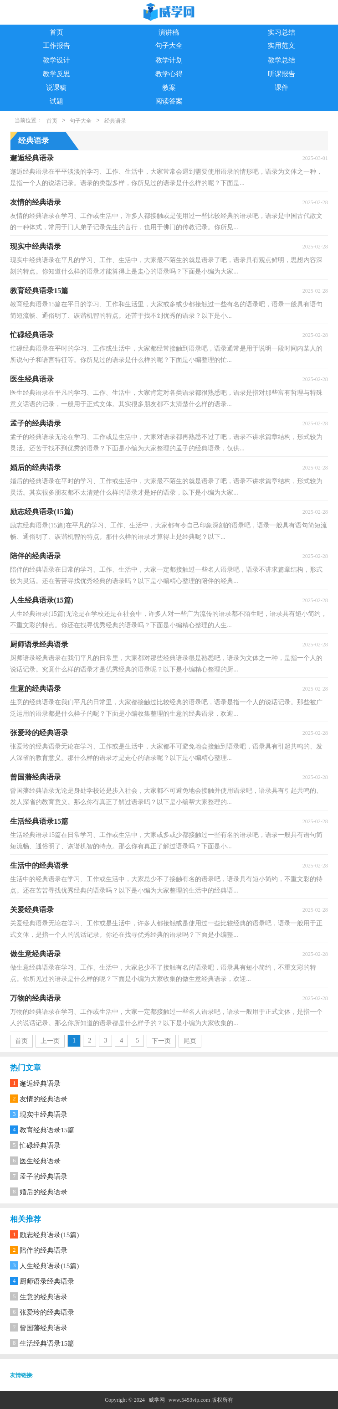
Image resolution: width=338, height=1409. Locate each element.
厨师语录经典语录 (47, 1281)
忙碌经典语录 (40, 1145)
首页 (56, 32)
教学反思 (56, 73)
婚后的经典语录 (43, 1192)
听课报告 (281, 73)
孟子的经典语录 (43, 1176)
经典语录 (115, 121)
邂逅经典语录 (40, 1083)
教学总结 (281, 60)
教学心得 (169, 73)
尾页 (190, 1040)
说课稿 (56, 87)
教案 (169, 87)
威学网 (157, 1400)
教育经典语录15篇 (47, 1130)
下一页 (161, 1040)
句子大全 (169, 45)
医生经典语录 (40, 1161)
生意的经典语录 (43, 1297)
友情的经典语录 (43, 1099)
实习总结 (281, 32)
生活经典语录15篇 (47, 1343)
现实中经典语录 (43, 1114)
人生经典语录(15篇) (49, 1266)
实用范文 (281, 45)
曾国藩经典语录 (43, 1328)
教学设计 (56, 60)
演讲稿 (169, 32)
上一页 (50, 1040)
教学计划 (169, 60)
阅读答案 (169, 101)
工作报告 (56, 45)
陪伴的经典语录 (43, 1250)
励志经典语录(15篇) (49, 1235)
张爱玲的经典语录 (47, 1312)
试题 (56, 101)
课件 (281, 87)
